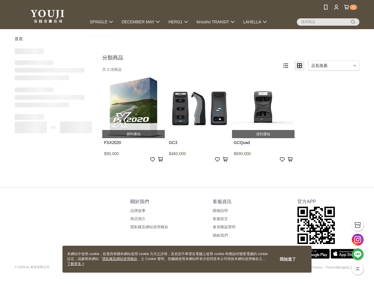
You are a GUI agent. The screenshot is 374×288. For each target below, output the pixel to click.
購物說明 (220, 210)
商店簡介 (138, 219)
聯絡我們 (220, 235)
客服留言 (220, 219)
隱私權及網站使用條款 (149, 227)
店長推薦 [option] (319, 65)
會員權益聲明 (224, 227)
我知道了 (288, 259)
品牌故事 (138, 210)
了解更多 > (75, 264)
